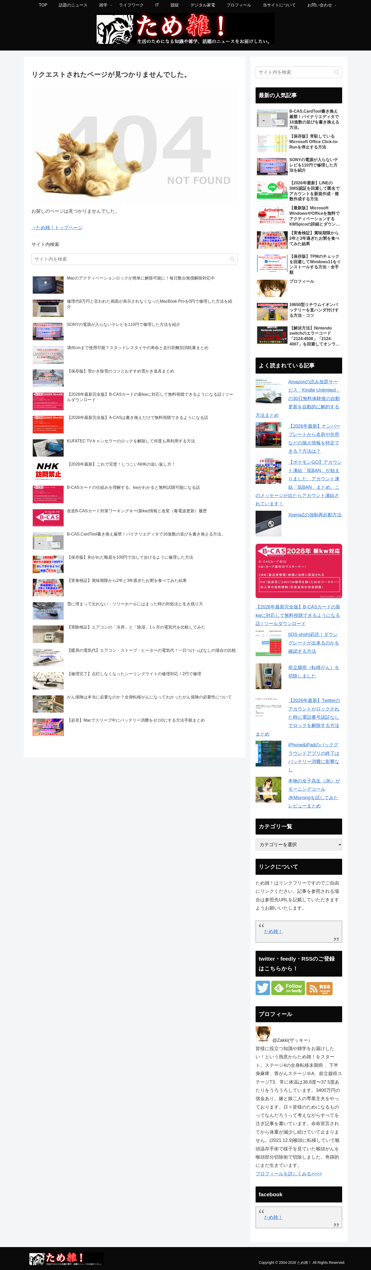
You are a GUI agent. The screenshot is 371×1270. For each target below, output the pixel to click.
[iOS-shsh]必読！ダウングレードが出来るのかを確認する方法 (313, 643)
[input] (134, 259)
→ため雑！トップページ (56, 227)
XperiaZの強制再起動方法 (315, 514)
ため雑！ (273, 931)
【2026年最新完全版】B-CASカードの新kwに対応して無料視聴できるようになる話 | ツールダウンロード (298, 615)
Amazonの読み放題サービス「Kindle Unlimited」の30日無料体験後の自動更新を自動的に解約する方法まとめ (298, 398)
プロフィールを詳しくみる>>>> (289, 1173)
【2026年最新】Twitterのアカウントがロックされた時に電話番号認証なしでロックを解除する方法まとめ (298, 717)
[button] (232, 259)
